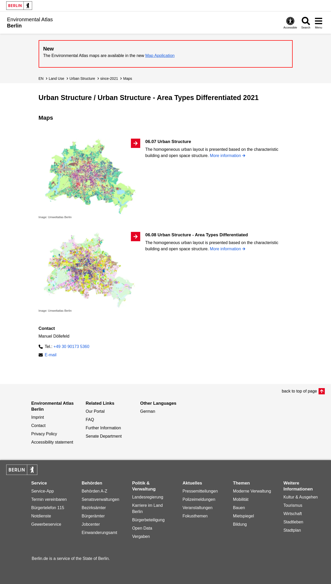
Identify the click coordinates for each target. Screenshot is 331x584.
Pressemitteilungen (200, 491)
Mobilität (241, 499)
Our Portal (95, 411)
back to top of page (299, 391)
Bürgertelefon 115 (47, 507)
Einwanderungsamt (99, 532)
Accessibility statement (52, 442)
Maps (127, 78)
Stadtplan (292, 530)
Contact (38, 425)
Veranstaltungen (197, 507)
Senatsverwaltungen (100, 499)
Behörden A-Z (94, 491)
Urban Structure (82, 78)
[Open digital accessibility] (290, 23)
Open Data (142, 528)
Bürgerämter (93, 516)
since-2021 (109, 78)
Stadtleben (293, 522)
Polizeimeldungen (198, 499)
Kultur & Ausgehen (300, 497)
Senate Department (104, 436)
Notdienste (41, 516)
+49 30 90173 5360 (71, 346)
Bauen (239, 507)
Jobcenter (91, 524)
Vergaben (141, 536)
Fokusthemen (195, 516)
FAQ (90, 419)
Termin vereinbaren (49, 499)
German (147, 411)
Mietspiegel (243, 516)
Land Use (56, 78)
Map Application (160, 55)
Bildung (240, 524)
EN (41, 78)
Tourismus (292, 505)
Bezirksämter (94, 507)
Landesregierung (147, 497)
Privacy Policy (44, 434)
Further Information (103, 428)
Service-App (42, 491)
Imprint (37, 417)
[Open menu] (318, 23)
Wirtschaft (292, 513)
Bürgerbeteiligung (148, 520)
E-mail (51, 355)
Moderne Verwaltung (252, 491)
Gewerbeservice (46, 524)
